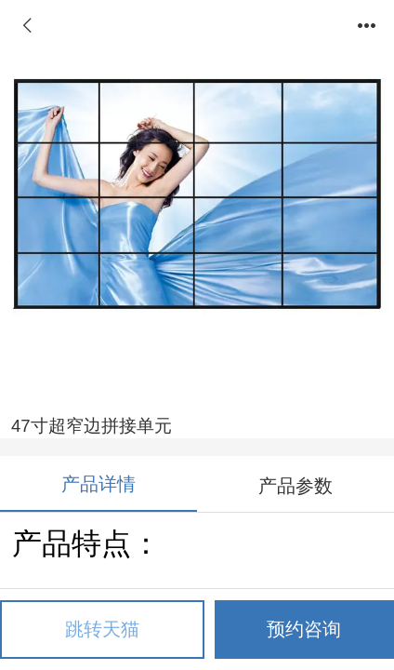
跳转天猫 (102, 629)
